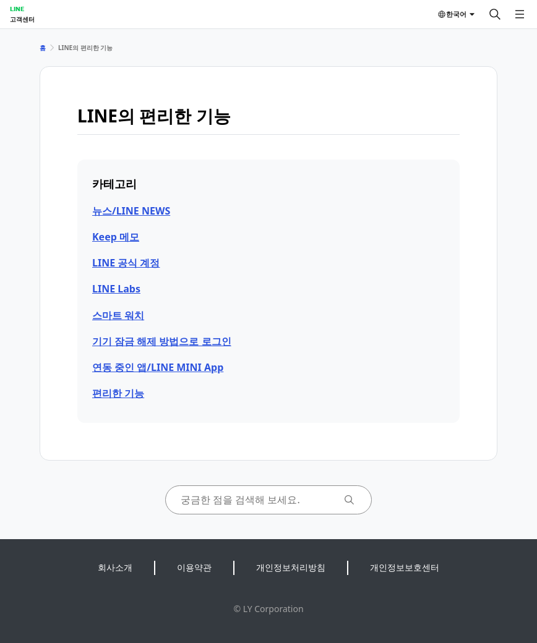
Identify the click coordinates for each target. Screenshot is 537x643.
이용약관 (194, 567)
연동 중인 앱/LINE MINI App (157, 367)
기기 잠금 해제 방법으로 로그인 (161, 341)
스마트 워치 (118, 315)
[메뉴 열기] (519, 14)
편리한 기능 (118, 393)
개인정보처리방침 (290, 567)
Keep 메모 (115, 237)
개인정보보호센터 (404, 567)
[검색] (495, 14)
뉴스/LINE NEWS (131, 211)
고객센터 (22, 19)
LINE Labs (116, 289)
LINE (17, 8)
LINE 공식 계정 (126, 263)
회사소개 (115, 567)
